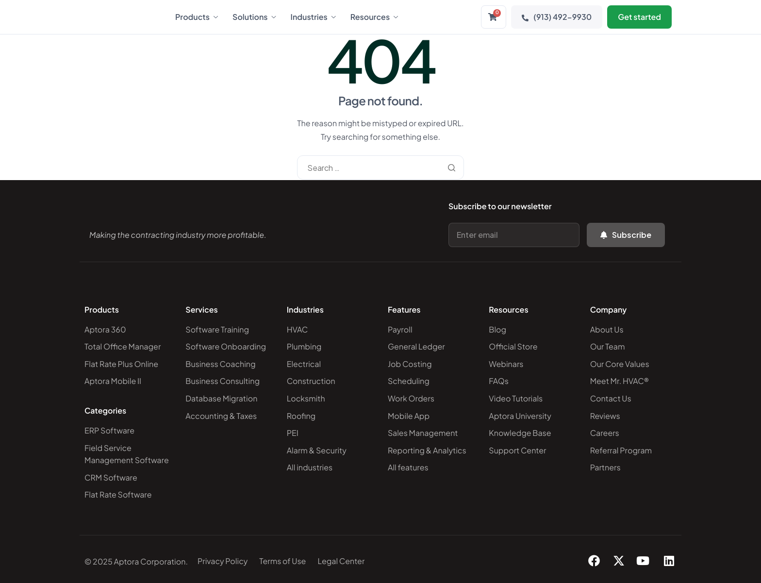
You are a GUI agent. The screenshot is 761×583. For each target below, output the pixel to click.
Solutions (254, 17)
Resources (374, 17)
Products (196, 17)
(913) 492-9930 (557, 17)
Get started (639, 17)
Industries (313, 17)
